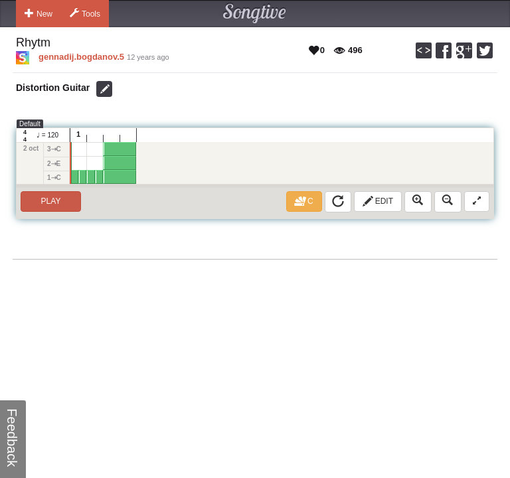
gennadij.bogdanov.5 (81, 57)
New (38, 13)
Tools (85, 13)
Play (51, 201)
